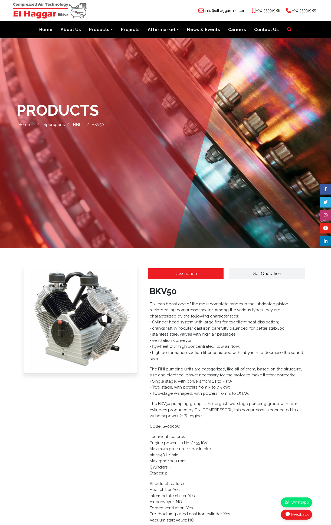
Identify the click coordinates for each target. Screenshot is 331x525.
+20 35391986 (268, 10)
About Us (71, 30)
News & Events (203, 30)
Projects (130, 30)
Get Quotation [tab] (267, 274)
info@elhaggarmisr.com (226, 10)
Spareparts (54, 125)
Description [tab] (185, 274)
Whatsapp (297, 502)
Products (99, 30)
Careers (237, 30)
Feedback (297, 514)
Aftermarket (162, 30)
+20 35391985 (304, 10)
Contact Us (266, 30)
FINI (76, 125)
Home (46, 30)
